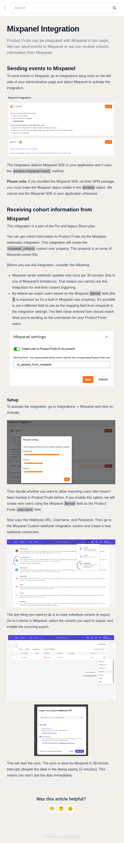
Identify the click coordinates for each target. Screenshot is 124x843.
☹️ (70, 808)
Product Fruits (70, 836)
